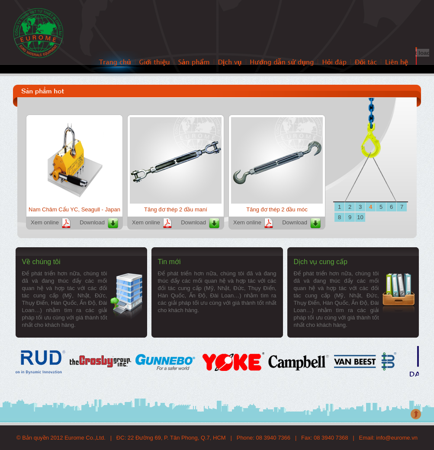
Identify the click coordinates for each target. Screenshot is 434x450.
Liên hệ (396, 62)
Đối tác (366, 62)
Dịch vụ (230, 62)
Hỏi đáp (334, 62)
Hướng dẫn (282, 62)
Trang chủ (115, 62)
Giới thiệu (154, 62)
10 (360, 217)
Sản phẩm (194, 62)
